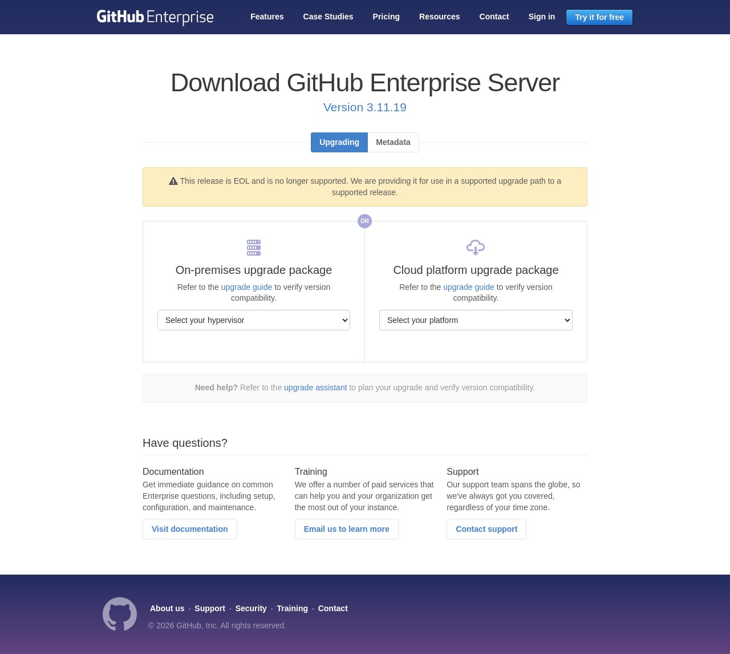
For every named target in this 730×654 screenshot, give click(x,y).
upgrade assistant (315, 387)
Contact (494, 16)
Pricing (386, 16)
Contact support (486, 529)
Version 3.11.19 (365, 107)
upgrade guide (247, 287)
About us (167, 608)
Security (251, 608)
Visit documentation (190, 529)
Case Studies (328, 16)
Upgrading (339, 142)
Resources (439, 16)
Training (292, 608)
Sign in (542, 16)
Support (209, 608)
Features (266, 16)
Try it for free (599, 17)
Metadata (393, 142)
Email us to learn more (347, 529)
